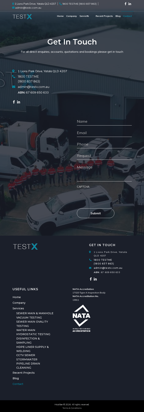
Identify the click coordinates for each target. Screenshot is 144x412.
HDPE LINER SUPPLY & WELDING (32, 349)
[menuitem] (56, 16)
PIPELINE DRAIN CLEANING (28, 365)
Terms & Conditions (72, 408)
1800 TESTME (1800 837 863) (104, 261)
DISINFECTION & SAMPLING (28, 340)
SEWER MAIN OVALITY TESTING (32, 323)
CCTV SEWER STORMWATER (26, 357)
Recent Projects (104, 16)
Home (56, 16)
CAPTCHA (83, 186)
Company (67, 16)
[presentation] (105, 196)
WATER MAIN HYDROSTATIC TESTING (33, 332)
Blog (118, 16)
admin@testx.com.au (34, 87)
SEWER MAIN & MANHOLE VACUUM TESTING (34, 315)
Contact (127, 16)
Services (80, 16)
